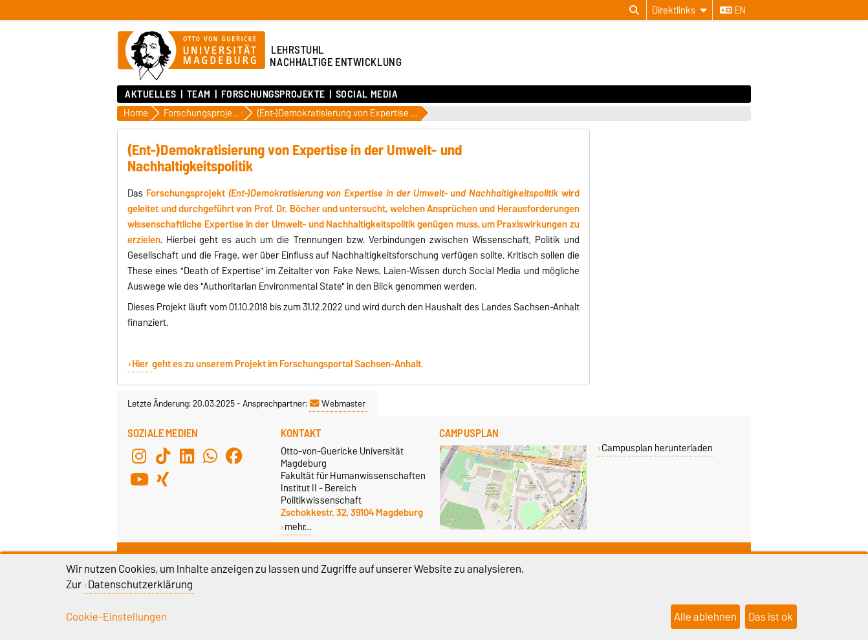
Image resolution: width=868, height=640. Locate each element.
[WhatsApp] (210, 456)
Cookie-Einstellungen (116, 617)
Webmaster (337, 403)
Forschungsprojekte (273, 94)
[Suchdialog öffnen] (634, 10)
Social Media (367, 94)
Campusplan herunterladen (657, 448)
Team (199, 94)
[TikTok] (163, 456)
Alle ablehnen (705, 617)
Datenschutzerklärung (140, 584)
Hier (141, 364)
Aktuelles (151, 94)
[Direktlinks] (679, 10)
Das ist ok (770, 617)
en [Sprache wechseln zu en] (733, 10)
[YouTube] (139, 479)
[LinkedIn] (187, 456)
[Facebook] (234, 456)
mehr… (298, 526)
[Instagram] (139, 456)
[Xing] (163, 479)
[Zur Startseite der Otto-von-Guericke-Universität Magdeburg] (191, 56)
